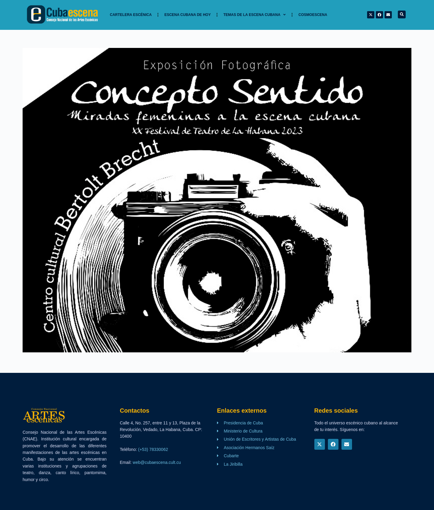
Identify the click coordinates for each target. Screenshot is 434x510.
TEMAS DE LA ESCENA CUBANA (254, 15)
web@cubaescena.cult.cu (157, 462)
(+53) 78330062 (153, 449)
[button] (402, 14)
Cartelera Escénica (131, 15)
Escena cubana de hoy (187, 15)
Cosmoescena (312, 15)
